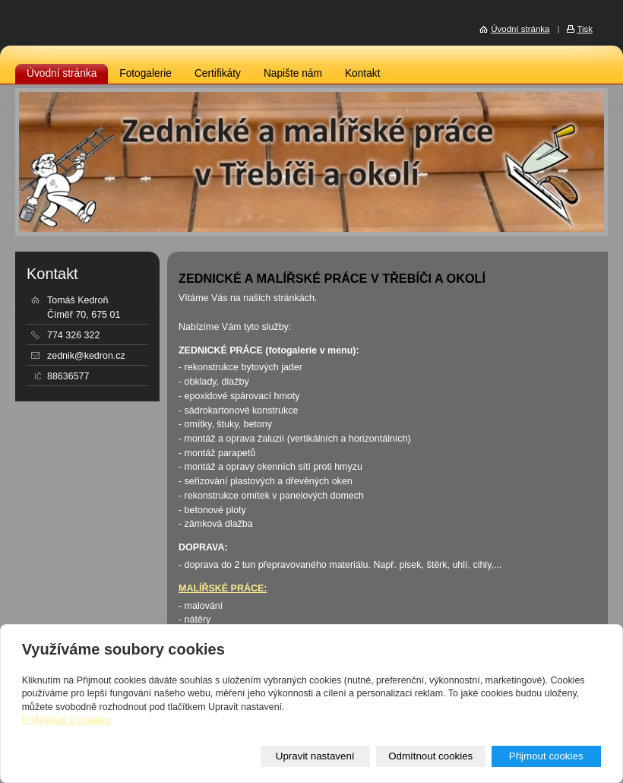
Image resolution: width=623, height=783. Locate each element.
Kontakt (363, 73)
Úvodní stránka (61, 73)
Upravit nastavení (315, 756)
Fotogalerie (145, 73)
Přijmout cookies (546, 756)
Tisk (585, 28)
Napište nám (293, 73)
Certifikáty (217, 73)
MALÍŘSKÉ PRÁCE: (223, 588)
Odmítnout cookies (430, 756)
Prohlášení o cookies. (67, 720)
